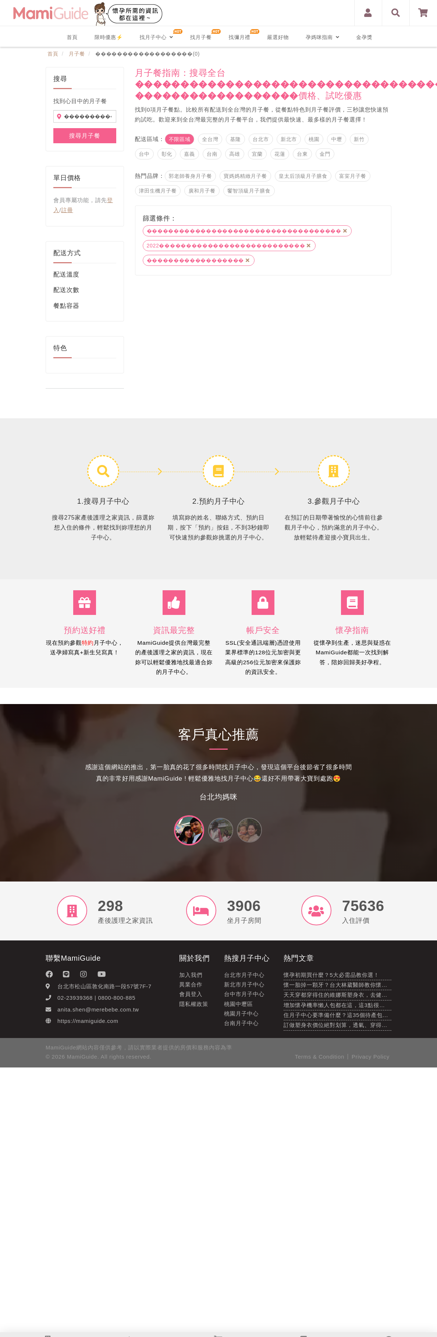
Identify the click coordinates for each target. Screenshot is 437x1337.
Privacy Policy (371, 1060)
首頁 (72, 37)
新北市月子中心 (244, 988)
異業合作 (190, 988)
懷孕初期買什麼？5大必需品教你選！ (331, 978)
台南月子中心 (241, 1027)
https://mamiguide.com (87, 1024)
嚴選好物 (278, 37)
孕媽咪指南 (322, 37)
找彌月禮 (239, 37)
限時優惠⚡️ (109, 37)
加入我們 (190, 978)
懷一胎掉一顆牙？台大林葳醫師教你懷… (336, 988)
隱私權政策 (193, 1007)
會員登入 (190, 998)
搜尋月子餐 (84, 136)
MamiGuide (82, 1060)
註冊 (67, 210)
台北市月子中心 (244, 978)
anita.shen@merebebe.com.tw (98, 1013)
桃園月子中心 (241, 1017)
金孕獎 (364, 37)
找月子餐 (201, 37)
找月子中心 (156, 37)
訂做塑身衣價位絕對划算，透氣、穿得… (336, 1028)
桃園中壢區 (238, 1007)
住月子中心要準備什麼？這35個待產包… (336, 1018)
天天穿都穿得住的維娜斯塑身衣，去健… (336, 998)
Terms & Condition (319, 1060)
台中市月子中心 (244, 998)
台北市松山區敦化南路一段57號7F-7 (104, 989)
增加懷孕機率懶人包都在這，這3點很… (334, 1008)
